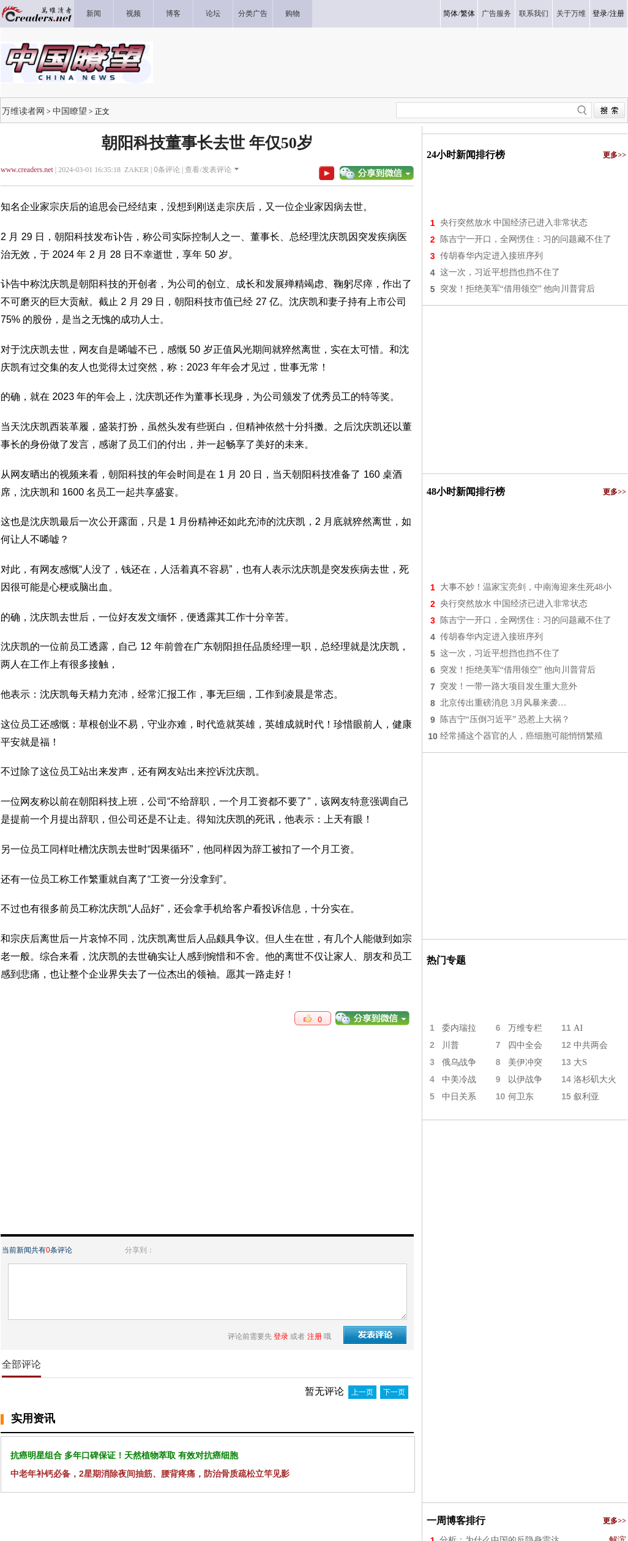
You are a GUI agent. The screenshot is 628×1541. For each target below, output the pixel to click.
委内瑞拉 (459, 1028)
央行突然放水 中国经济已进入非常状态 (514, 222)
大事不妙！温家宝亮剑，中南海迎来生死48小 (525, 587)
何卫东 (521, 1096)
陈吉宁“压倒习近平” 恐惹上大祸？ (505, 719)
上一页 (362, 1392)
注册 (617, 13)
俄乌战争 (459, 1062)
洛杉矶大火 (595, 1079)
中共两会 (591, 1045)
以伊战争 (525, 1079)
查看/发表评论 (208, 169)
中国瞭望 (70, 111)
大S (580, 1062)
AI (578, 1028)
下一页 (394, 1392)
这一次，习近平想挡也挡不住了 (500, 272)
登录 (599, 13)
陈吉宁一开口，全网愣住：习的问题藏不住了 (525, 239)
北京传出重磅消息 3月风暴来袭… (503, 702)
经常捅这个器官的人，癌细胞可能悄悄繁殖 (521, 735)
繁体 (467, 13)
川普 (450, 1045)
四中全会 (525, 1045)
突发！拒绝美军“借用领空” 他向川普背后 (518, 288)
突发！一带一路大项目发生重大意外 (508, 686)
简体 (450, 13)
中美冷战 (459, 1079)
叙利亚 (586, 1096)
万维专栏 (525, 1028)
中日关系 (459, 1096)
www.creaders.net (27, 169)
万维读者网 (23, 111)
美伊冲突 (525, 1062)
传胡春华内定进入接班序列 (491, 255)
